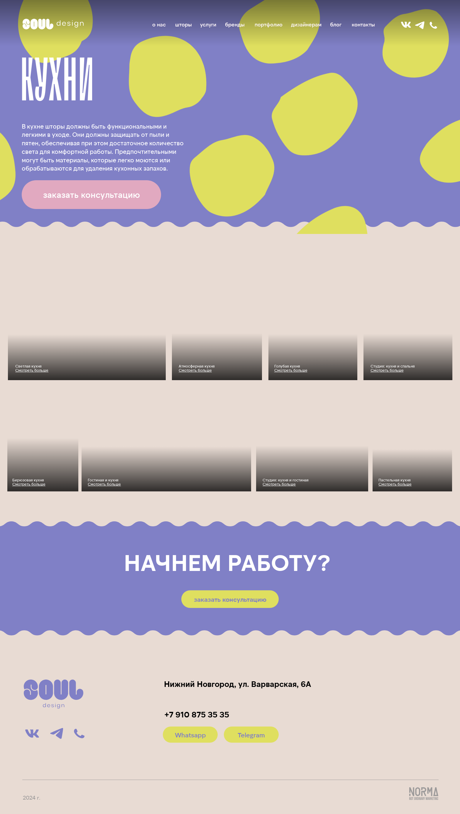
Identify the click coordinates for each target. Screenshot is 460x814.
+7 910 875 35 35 (197, 714)
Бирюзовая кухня (28, 482)
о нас (159, 24)
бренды (235, 24)
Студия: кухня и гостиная (286, 482)
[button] (91, 194)
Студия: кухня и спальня (393, 368)
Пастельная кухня (395, 482)
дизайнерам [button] (306, 24)
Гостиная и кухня (104, 482)
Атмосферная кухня (197, 368)
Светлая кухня (31, 368)
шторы (183, 24)
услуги (208, 24)
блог (335, 24)
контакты (363, 24)
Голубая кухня (290, 368)
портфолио (269, 24)
